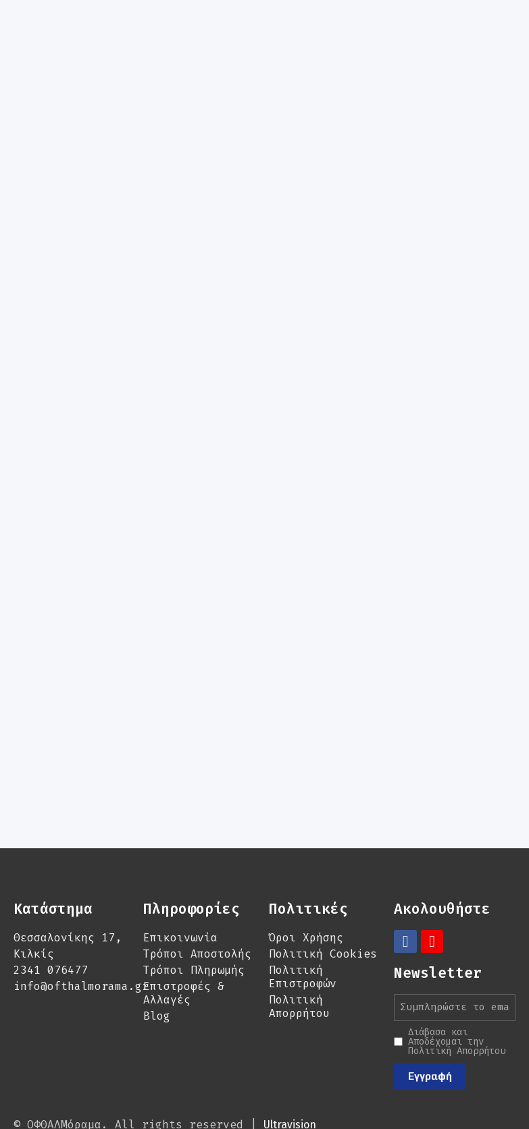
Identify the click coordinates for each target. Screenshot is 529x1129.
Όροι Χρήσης (306, 893)
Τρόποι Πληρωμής (194, 925)
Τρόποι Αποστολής (197, 909)
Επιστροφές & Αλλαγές (183, 948)
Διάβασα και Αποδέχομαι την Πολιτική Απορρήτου (456, 997)
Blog (156, 971)
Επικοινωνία (180, 893)
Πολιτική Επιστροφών (302, 932)
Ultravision (289, 1080)
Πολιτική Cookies (323, 909)
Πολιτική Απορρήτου (299, 962)
